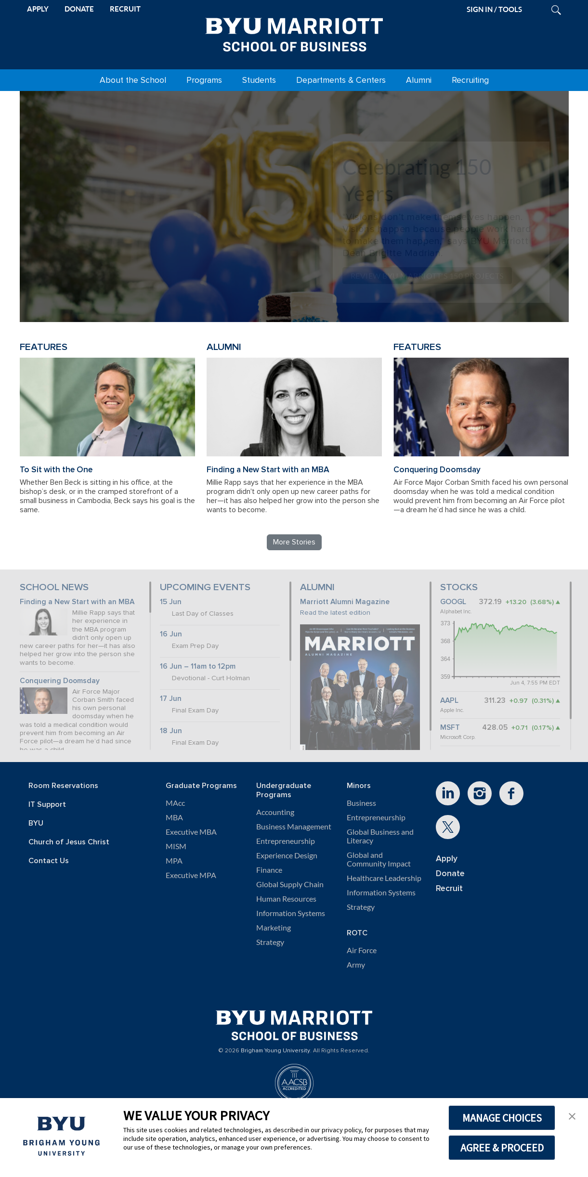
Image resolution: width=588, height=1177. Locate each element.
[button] (572, 1115)
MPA (174, 860)
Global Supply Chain (290, 884)
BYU (35, 823)
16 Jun (171, 634)
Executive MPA (191, 875)
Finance (269, 870)
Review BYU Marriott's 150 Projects (427, 275)
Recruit (449, 888)
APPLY (38, 8)
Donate (450, 873)
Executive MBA (191, 832)
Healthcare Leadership (384, 878)
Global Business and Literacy (380, 836)
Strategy (270, 942)
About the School (133, 80)
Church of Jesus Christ (68, 842)
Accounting (275, 812)
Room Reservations (63, 785)
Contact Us (48, 861)
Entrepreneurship (285, 841)
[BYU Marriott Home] (294, 33)
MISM (176, 846)
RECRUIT (125, 8)
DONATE (79, 8)
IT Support (47, 804)
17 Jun (171, 698)
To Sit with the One (56, 470)
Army (356, 964)
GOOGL (453, 602)
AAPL (449, 700)
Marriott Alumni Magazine (345, 602)
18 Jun (171, 731)
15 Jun (171, 602)
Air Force (362, 950)
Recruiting (470, 80)
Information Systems (290, 913)
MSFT (450, 727)
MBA (174, 817)
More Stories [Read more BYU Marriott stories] (294, 542)
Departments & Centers (341, 80)
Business (361, 803)
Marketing (273, 927)
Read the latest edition (335, 612)
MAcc (175, 803)
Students (259, 80)
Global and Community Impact (379, 859)
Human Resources (286, 898)
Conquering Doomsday (437, 470)
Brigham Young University (275, 1051)
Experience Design (286, 855)
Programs (204, 80)
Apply (446, 859)
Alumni (418, 80)
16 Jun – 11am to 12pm (197, 666)
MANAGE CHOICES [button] (502, 1118)
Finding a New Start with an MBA (268, 470)
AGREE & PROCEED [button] (502, 1147)
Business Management (293, 826)
